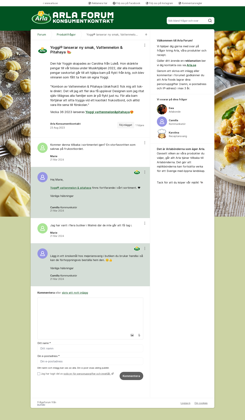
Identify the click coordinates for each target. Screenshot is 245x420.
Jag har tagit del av (76, 373)
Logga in (185, 403)
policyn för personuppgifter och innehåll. (87, 373)
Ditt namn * (44, 343)
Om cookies (201, 403)
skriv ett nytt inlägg (75, 292)
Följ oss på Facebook (126, 3)
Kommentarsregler (190, 3)
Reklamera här (97, 3)
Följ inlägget (125, 125)
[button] (132, 335)
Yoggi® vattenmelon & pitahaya (70, 187)
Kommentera (131, 376)
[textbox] (90, 315)
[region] (90, 88)
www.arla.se (50, 3)
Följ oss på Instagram (159, 3)
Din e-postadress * (48, 356)
